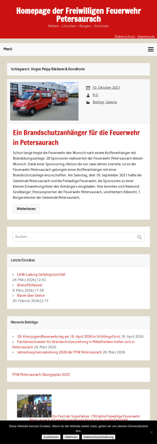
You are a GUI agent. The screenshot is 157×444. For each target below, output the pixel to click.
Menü (7, 49)
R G (95, 95)
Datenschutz (125, 36)
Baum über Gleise (31, 295)
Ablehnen (71, 437)
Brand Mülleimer (30, 285)
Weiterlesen (26, 209)
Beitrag (98, 102)
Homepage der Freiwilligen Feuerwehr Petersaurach (78, 15)
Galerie (111, 102)
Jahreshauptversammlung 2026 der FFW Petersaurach (59, 352)
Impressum (146, 36)
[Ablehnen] (151, 432)
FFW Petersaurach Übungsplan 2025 (41, 375)
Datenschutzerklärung (98, 437)
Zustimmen (51, 437)
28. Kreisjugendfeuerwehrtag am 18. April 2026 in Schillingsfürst (68, 336)
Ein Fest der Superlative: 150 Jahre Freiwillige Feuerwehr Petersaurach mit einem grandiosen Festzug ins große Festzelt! (84, 418)
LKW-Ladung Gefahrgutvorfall (41, 274)
